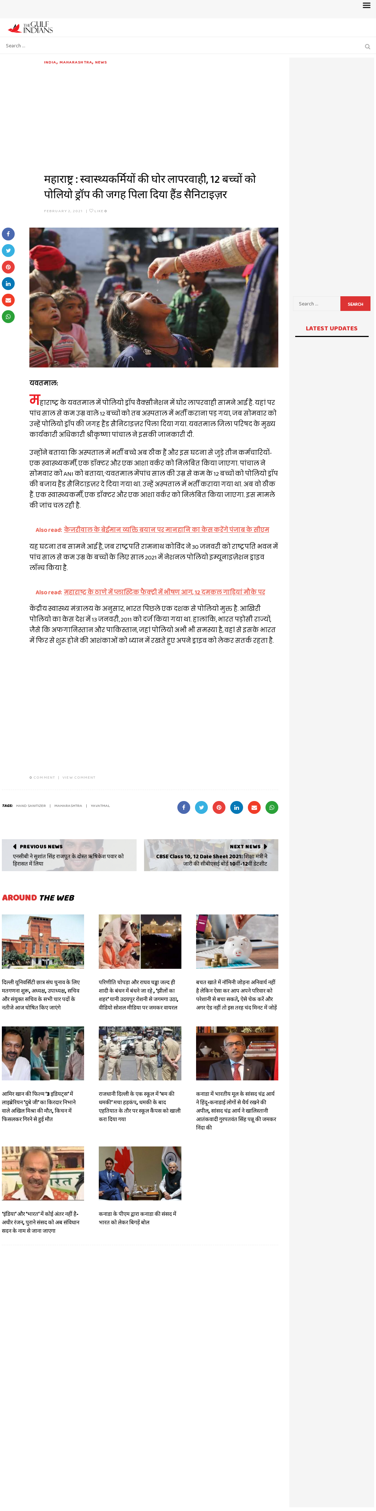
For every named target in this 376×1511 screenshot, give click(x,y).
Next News (245, 846)
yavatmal (100, 805)
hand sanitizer (31, 805)
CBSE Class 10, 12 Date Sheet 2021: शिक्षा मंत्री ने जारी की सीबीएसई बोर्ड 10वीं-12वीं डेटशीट (211, 860)
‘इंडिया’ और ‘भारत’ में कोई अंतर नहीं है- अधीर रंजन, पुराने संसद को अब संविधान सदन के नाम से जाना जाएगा (40, 1222)
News (101, 62)
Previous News (41, 846)
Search (355, 304)
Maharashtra (75, 62)
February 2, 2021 (63, 211)
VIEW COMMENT (78, 777)
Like (98, 211)
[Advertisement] (161, 116)
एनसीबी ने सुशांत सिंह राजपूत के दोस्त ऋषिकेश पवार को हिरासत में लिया (68, 860)
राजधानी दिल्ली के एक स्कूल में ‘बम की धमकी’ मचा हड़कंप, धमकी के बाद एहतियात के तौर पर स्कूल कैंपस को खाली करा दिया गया (140, 1106)
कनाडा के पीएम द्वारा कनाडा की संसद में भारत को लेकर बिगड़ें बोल (137, 1218)
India (50, 62)
